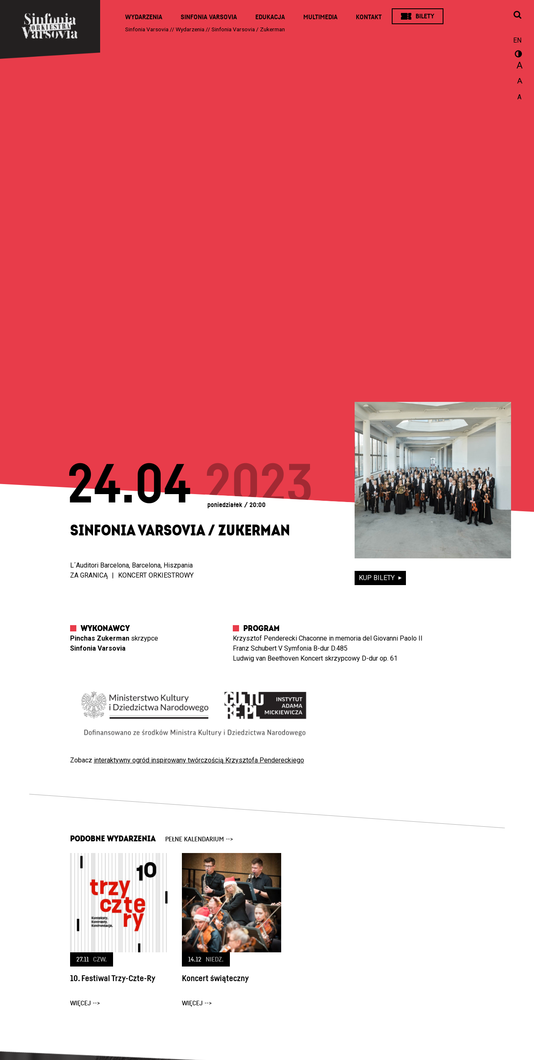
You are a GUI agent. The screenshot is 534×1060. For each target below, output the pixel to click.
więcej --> (85, 1003)
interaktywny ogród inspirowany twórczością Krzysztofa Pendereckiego (199, 760)
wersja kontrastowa (517, 55)
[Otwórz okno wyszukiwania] (517, 15)
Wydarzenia (143, 17)
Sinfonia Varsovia (209, 17)
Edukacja (270, 17)
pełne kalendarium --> (199, 839)
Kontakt (369, 17)
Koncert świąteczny (215, 978)
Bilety (425, 16)
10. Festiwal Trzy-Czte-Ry (112, 978)
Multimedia (320, 17)
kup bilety (377, 578)
